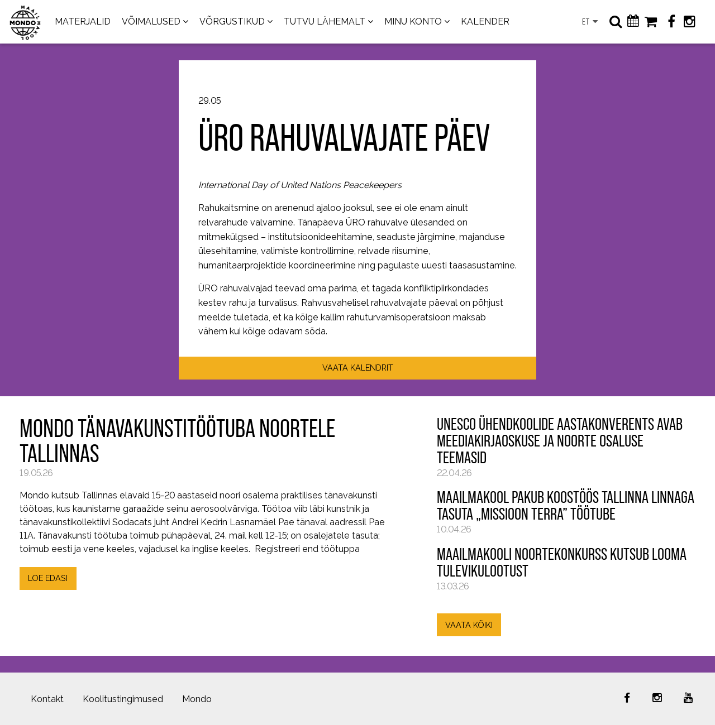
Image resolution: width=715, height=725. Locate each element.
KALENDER (485, 21)
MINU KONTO (413, 21)
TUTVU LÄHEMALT (324, 21)
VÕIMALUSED (151, 21)
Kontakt (47, 699)
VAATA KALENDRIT (357, 367)
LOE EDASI (48, 578)
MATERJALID (83, 21)
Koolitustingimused (123, 699)
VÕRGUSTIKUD (232, 21)
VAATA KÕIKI (469, 625)
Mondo (197, 699)
